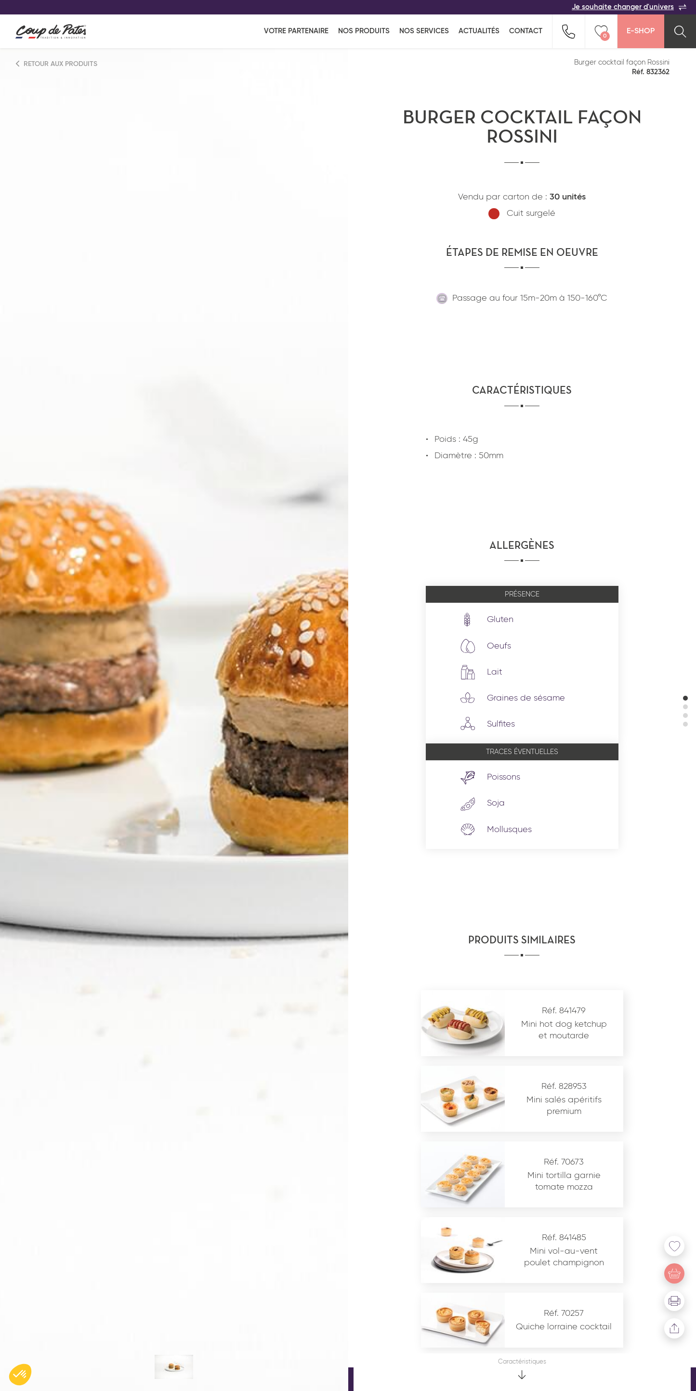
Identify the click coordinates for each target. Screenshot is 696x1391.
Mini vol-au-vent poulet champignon (564, 1257)
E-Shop (641, 31)
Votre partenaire (296, 31)
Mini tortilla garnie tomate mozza (564, 1181)
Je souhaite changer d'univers (629, 7)
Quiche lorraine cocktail (564, 1327)
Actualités (479, 31)
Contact (525, 31)
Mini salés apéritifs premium (564, 1105)
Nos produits (364, 31)
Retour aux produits (57, 63)
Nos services (424, 31)
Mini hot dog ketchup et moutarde (564, 1030)
